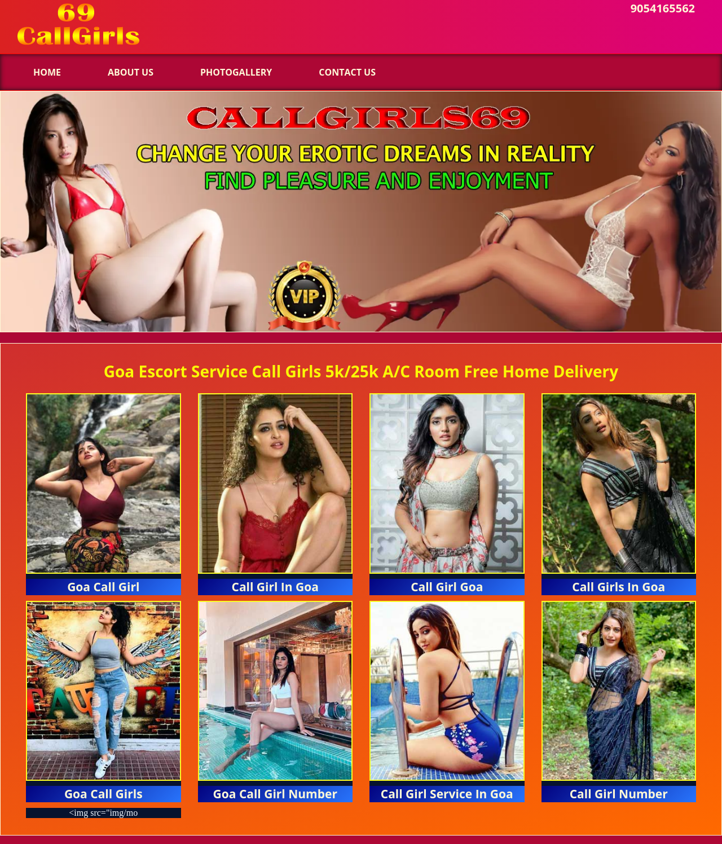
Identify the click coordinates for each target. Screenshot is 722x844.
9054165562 (663, 8)
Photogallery (236, 72)
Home (47, 72)
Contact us (347, 72)
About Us (130, 72)
